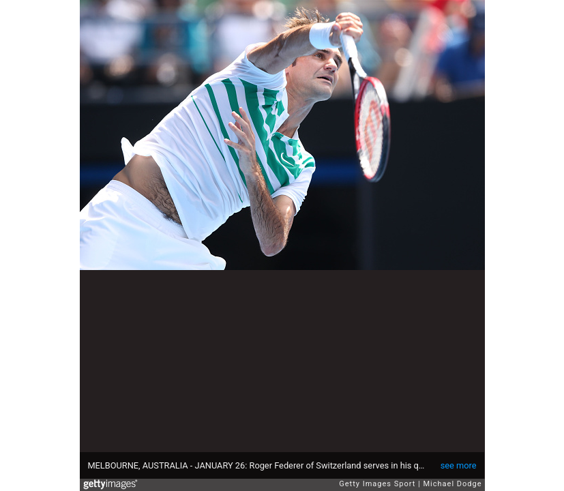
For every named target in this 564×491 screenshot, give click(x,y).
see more (459, 465)
